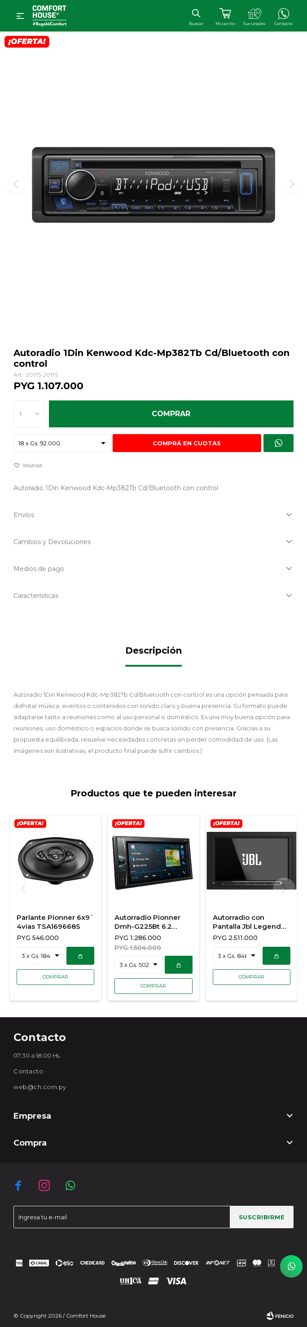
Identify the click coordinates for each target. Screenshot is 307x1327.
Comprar (171, 413)
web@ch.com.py (39, 1086)
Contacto (28, 1071)
